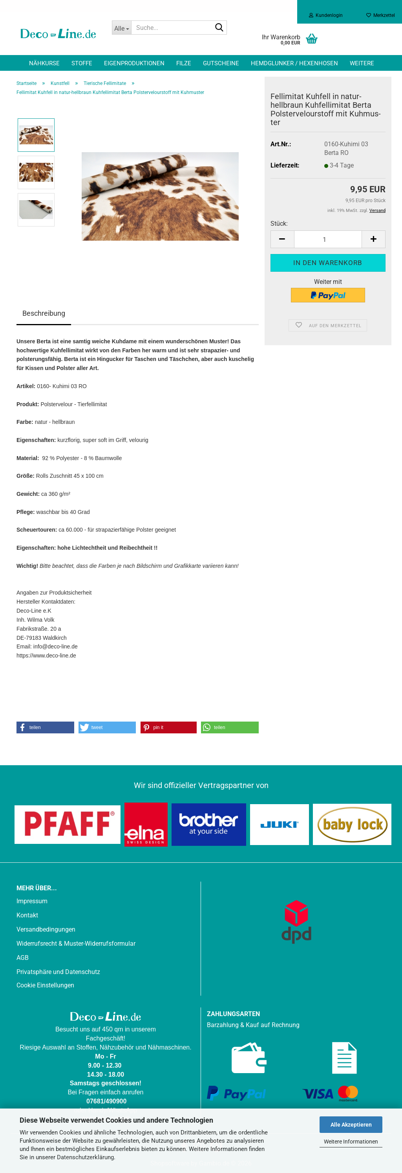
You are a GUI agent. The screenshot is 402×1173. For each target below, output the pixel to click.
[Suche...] (122, 27)
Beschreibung (43, 313)
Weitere (362, 63)
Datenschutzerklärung (85, 1157)
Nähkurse (44, 63)
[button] (282, 239)
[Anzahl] (328, 239)
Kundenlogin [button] (326, 15)
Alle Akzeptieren (351, 1124)
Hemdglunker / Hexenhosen (294, 63)
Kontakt (27, 915)
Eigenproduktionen (134, 63)
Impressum (32, 901)
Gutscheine (221, 63)
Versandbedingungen (45, 929)
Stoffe (81, 63)
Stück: (279, 223)
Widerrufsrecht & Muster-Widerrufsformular (75, 943)
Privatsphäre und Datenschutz (58, 972)
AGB (22, 957)
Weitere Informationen (351, 1141)
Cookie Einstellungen (45, 985)
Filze (183, 63)
